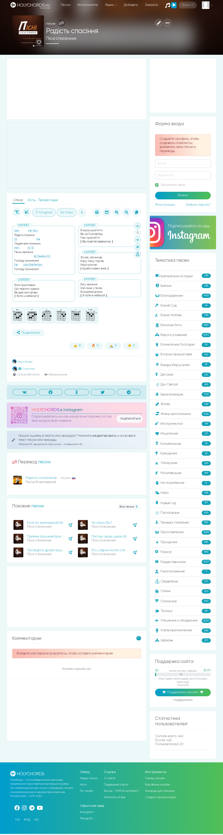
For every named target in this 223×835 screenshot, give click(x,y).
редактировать (105, 435)
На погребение (183, 483)
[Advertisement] (76, 88)
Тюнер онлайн (155, 778)
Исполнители (87, 5)
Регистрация (165, 204)
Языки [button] (109, 5)
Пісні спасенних (61, 38)
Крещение (183, 453)
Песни (66, 5)
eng (27, 819)
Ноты (32, 200)
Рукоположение (183, 572)
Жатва (183, 404)
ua (36, 819)
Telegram (86, 818)
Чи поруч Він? (101, 522)
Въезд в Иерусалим (183, 364)
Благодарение (183, 296)
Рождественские (183, 562)
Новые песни (89, 778)
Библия (183, 286)
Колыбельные (183, 443)
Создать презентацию (160, 797)
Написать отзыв (114, 797)
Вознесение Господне (183, 345)
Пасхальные (183, 513)
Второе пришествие (183, 354)
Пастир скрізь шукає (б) (109, 536)
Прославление (183, 532)
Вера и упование (183, 335)
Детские (183, 375)
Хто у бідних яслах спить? (110, 550)
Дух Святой (183, 384)
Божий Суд (183, 305)
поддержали (182, 700)
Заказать (151, 5)
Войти (183, 195)
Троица (183, 611)
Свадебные (183, 581)
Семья (183, 591)
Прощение (183, 542)
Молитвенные (183, 473)
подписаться (130, 418)
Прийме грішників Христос (47, 536)
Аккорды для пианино (160, 790)
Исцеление (183, 433)
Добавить (131, 5)
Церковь (183, 640)
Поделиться (28, 333)
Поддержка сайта (116, 784)
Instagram (87, 812)
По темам (86, 790)
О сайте (109, 778)
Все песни (129, 507)
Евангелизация (183, 394)
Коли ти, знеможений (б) (45, 522)
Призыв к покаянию (183, 522)
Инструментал (183, 424)
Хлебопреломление (183, 630)
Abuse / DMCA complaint (121, 790)
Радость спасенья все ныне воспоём (53, 477)
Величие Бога (183, 325)
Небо (183, 493)
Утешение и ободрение (183, 621)
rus (17, 819)
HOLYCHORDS (45, 410)
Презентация (48, 200)
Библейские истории (183, 276)
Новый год (183, 503)
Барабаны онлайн (157, 784)
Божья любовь (183, 315)
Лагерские (183, 463)
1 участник (26, 368)
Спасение (183, 601)
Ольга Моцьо (22, 361)
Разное (183, 552)
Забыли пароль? (198, 204)
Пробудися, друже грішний (47, 550)
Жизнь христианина (183, 414)
